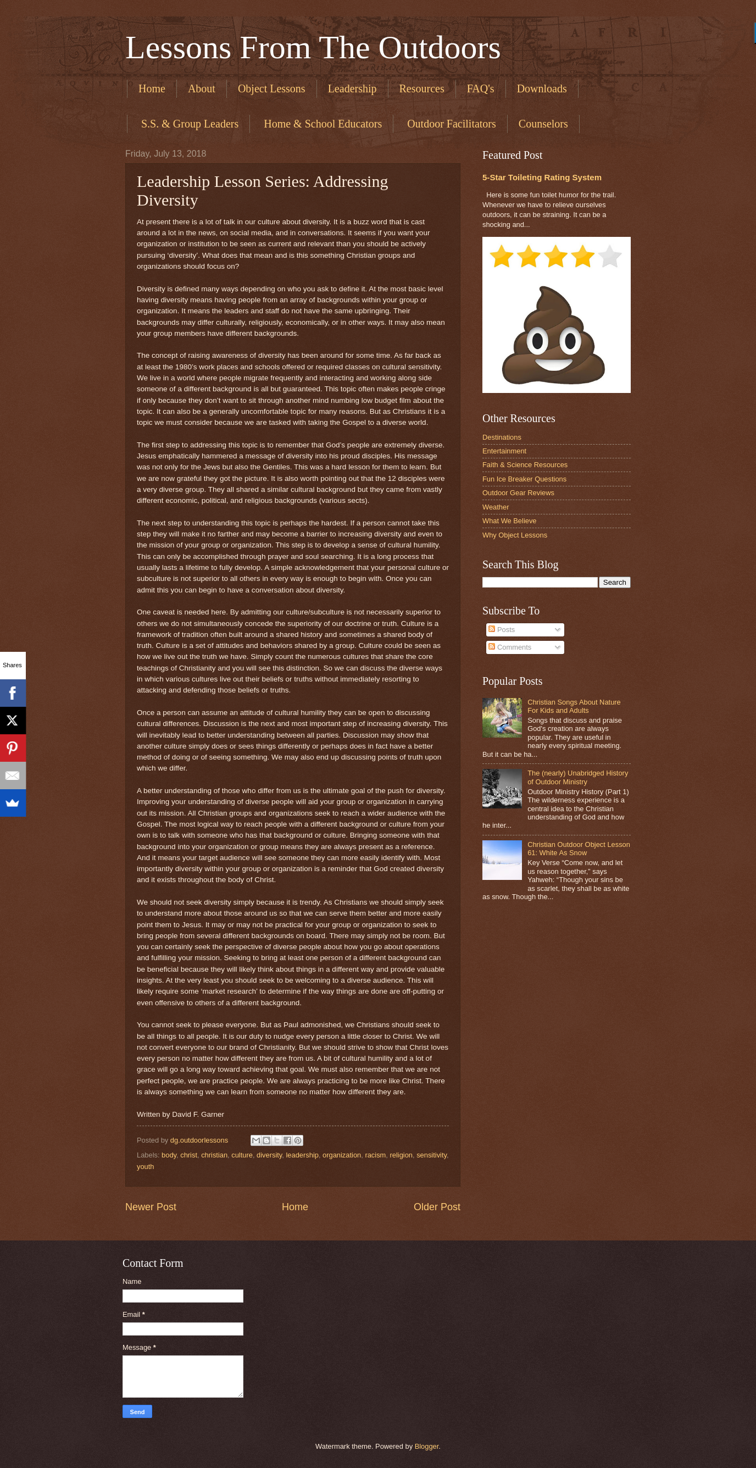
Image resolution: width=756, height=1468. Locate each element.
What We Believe (509, 521)
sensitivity (431, 1155)
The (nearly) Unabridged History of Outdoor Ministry (577, 777)
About (201, 88)
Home (151, 88)
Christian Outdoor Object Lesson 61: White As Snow (578, 848)
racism (375, 1155)
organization (342, 1155)
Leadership (352, 88)
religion (401, 1155)
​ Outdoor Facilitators (450, 124)
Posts (501, 629)
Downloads (542, 88)
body (169, 1155)
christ (188, 1155)
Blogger (427, 1446)
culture (242, 1155)
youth (145, 1166)
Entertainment (504, 451)
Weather (495, 507)
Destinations (501, 437)
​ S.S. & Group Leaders (188, 124)
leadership (302, 1155)
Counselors (543, 124)
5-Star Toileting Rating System (542, 177)
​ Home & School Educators (321, 124)
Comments (509, 647)
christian (214, 1155)
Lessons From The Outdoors (313, 47)
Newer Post (150, 1206)
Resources (421, 88)
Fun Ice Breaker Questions (524, 479)
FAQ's (480, 88)
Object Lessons (271, 88)
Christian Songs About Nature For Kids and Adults (574, 706)
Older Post (437, 1206)
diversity (269, 1155)
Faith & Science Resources (525, 465)
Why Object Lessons (514, 535)
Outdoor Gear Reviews (518, 493)
